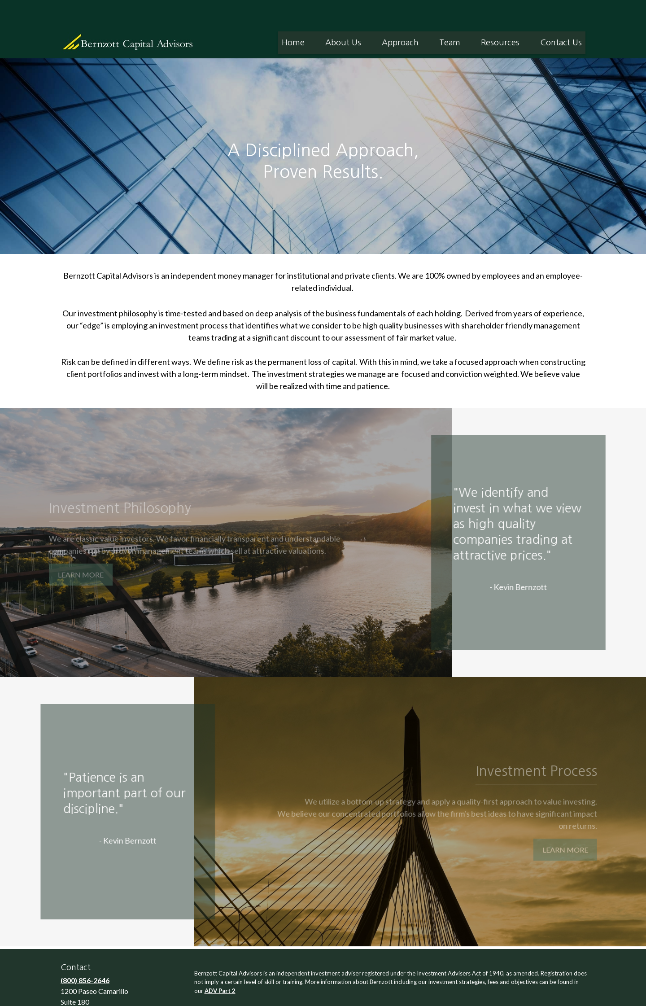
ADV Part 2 (220, 963)
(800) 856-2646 (85, 953)
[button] (293, 16)
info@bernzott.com (93, 995)
